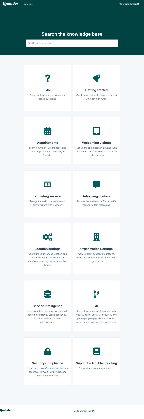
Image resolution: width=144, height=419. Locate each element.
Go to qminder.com (84, 411)
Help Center (27, 4)
